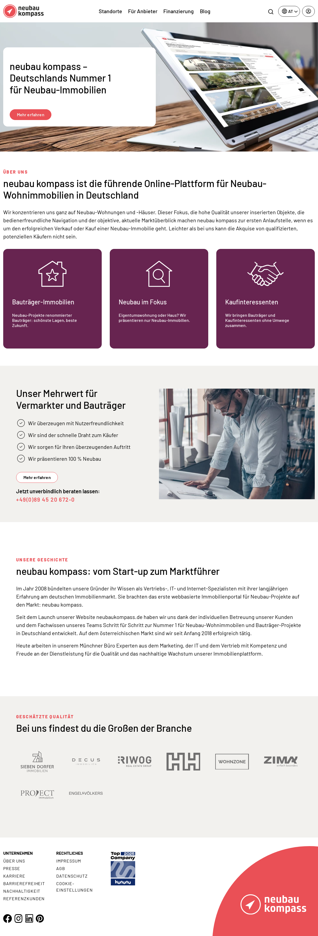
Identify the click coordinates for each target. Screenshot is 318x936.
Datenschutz (72, 875)
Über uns (14, 860)
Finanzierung (178, 11)
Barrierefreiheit (24, 883)
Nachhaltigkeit (21, 890)
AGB (60, 868)
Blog (205, 11)
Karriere (14, 875)
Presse (11, 868)
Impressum (68, 860)
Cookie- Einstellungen (74, 886)
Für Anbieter (142, 11)
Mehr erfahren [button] (37, 477)
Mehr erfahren (30, 114)
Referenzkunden (24, 898)
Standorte (110, 11)
